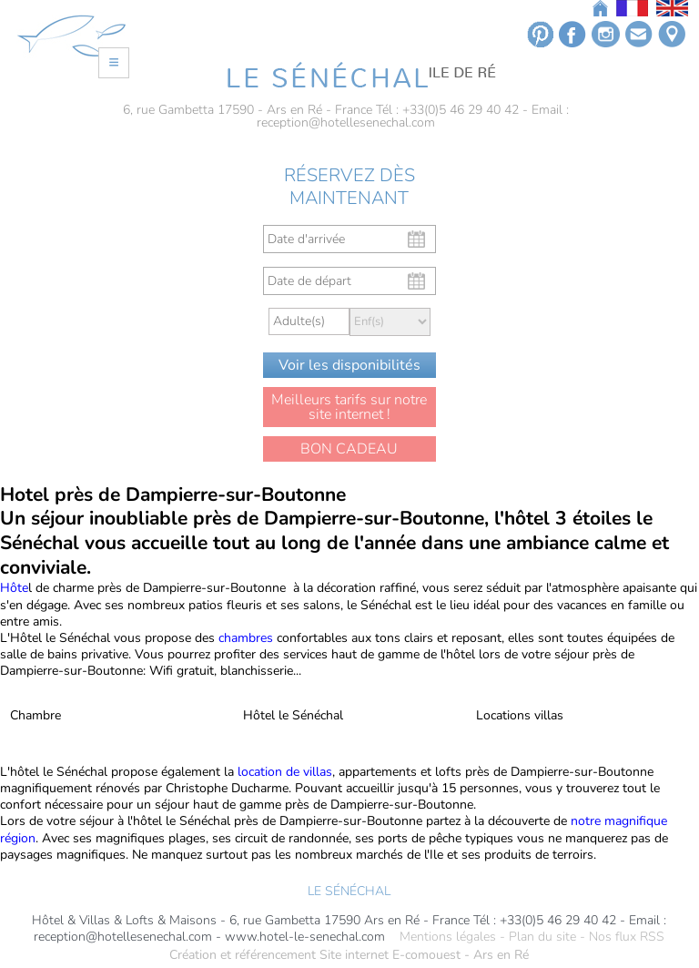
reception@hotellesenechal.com (346, 122)
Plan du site (542, 937)
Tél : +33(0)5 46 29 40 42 (447, 109)
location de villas (283, 771)
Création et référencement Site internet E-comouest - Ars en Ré (349, 955)
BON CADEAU (349, 449)
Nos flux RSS (626, 937)
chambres (245, 638)
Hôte (14, 587)
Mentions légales (448, 937)
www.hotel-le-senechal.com (305, 937)
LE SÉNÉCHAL (349, 891)
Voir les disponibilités (349, 365)
